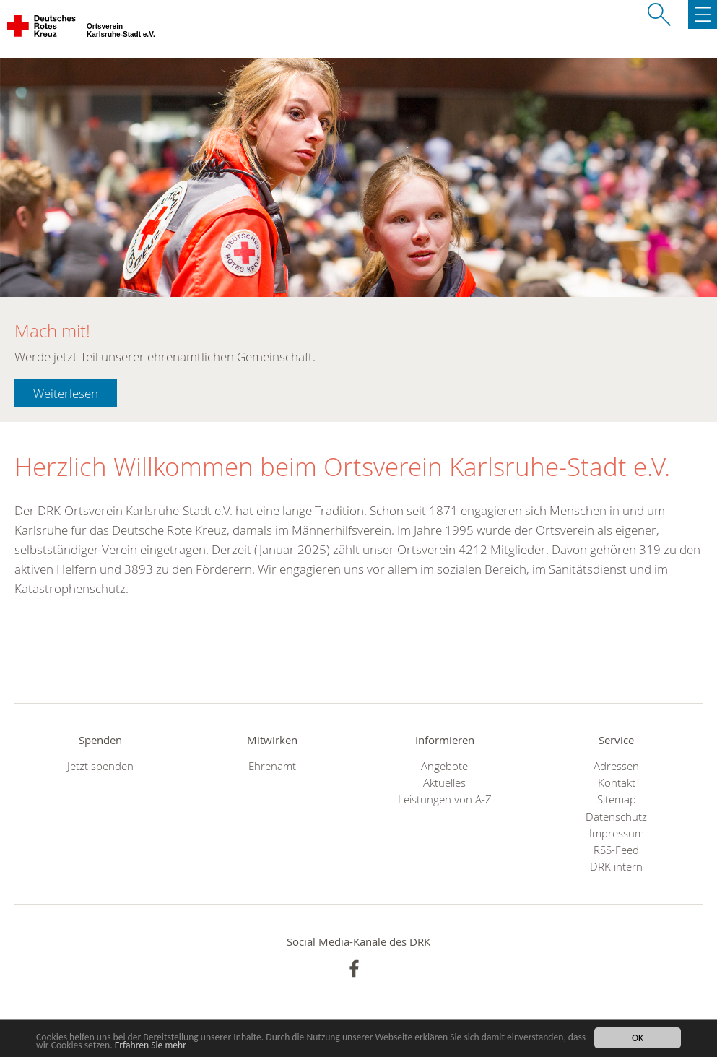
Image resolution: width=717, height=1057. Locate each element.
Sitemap (616, 799)
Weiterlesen (65, 393)
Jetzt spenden (100, 766)
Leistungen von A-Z (445, 799)
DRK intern (616, 866)
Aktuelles (444, 783)
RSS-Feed (616, 850)
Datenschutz (616, 817)
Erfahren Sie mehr (150, 1045)
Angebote (444, 766)
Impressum (616, 833)
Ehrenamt (272, 766)
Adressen (616, 766)
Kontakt (616, 783)
